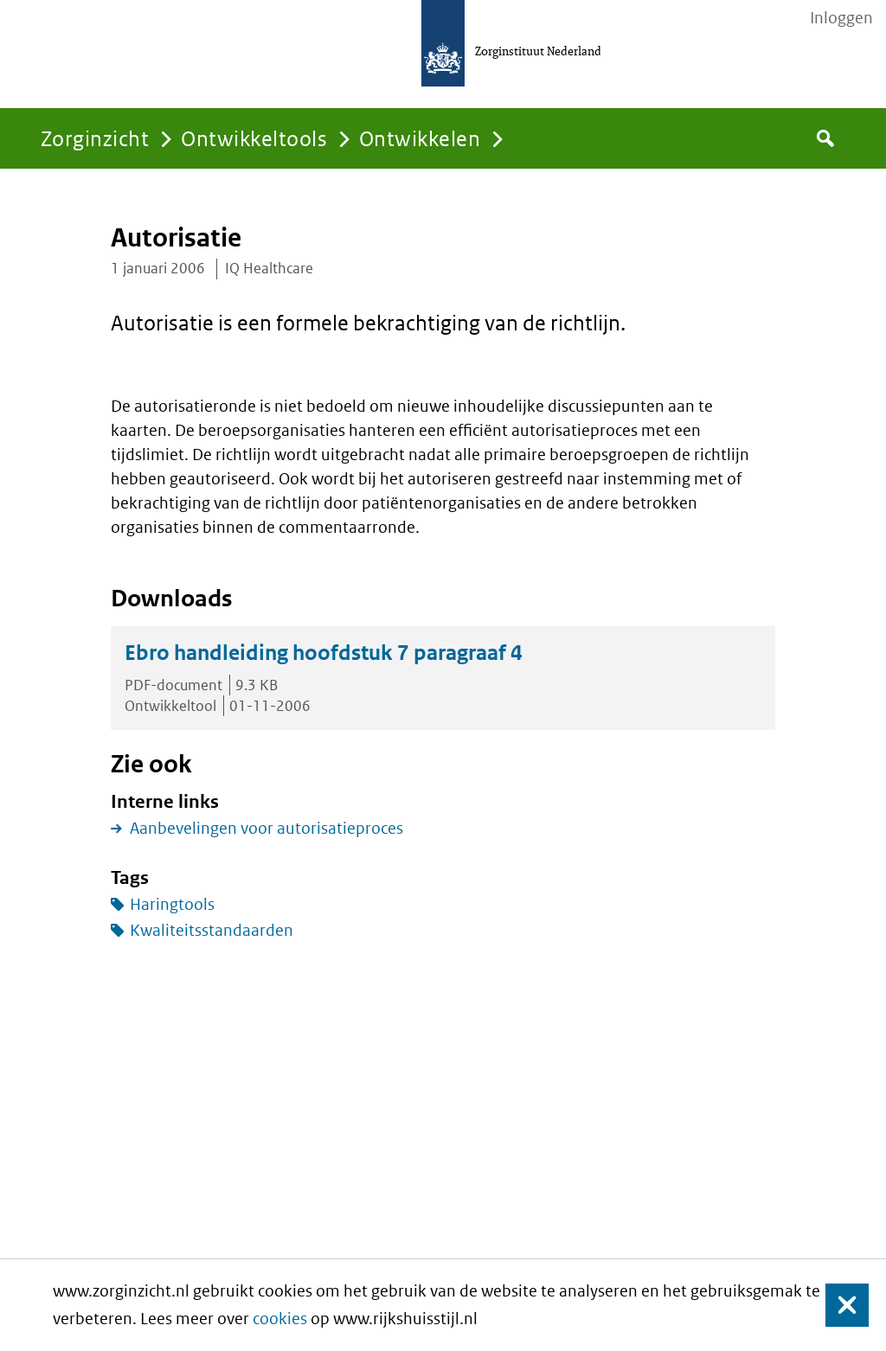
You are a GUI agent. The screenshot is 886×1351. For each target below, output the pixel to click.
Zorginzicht (95, 137)
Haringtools (172, 904)
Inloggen (841, 18)
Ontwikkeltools (254, 137)
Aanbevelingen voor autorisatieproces (266, 828)
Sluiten (838, 1305)
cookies (280, 1319)
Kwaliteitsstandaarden (211, 930)
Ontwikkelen (419, 137)
